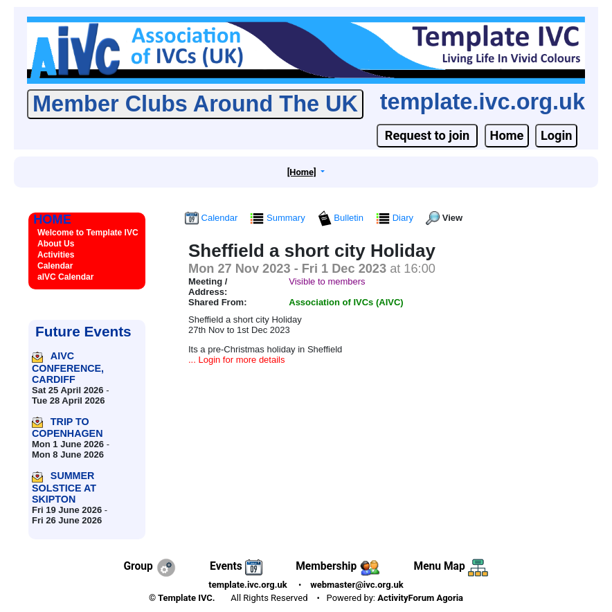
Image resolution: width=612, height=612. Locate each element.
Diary (396, 218)
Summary (278, 218)
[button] (306, 172)
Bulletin (342, 218)
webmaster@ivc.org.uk (357, 584)
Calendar (212, 218)
